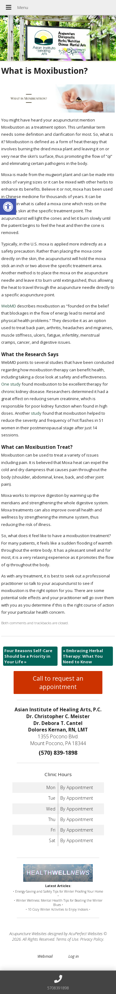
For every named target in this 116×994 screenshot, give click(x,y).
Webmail (45, 956)
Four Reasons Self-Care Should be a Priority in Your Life (28, 656)
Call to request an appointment (58, 682)
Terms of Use (67, 939)
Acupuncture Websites (28, 933)
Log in (73, 956)
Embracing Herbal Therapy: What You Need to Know (83, 656)
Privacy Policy (91, 939)
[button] (8, 207)
